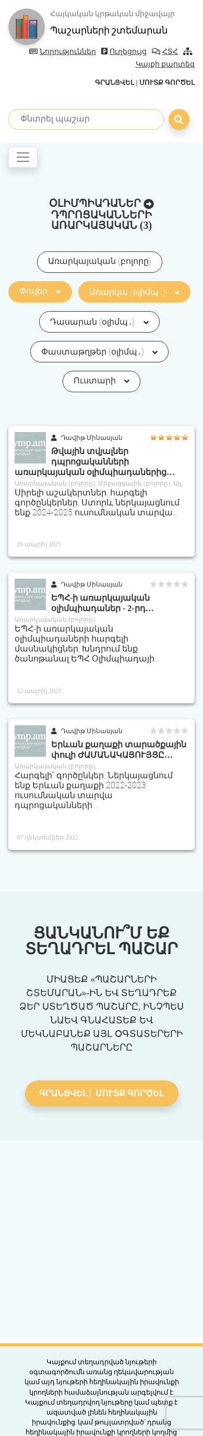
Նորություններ (62, 52)
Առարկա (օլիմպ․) (134, 292)
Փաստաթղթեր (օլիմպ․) (99, 352)
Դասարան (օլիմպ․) (99, 322)
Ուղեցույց (124, 52)
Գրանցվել (114, 82)
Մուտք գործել (167, 82)
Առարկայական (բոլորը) (99, 261)
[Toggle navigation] (23, 157)
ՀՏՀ (165, 52)
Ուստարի (101, 380)
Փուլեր (40, 291)
